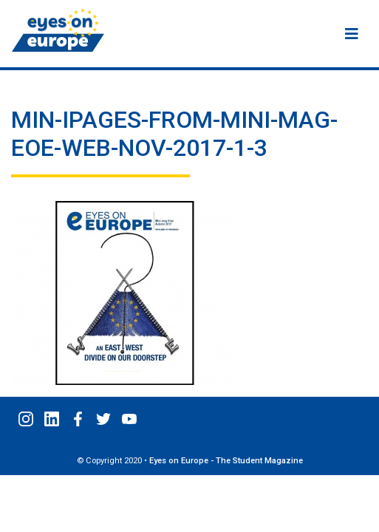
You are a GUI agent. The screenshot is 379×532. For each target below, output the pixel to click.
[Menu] (351, 34)
